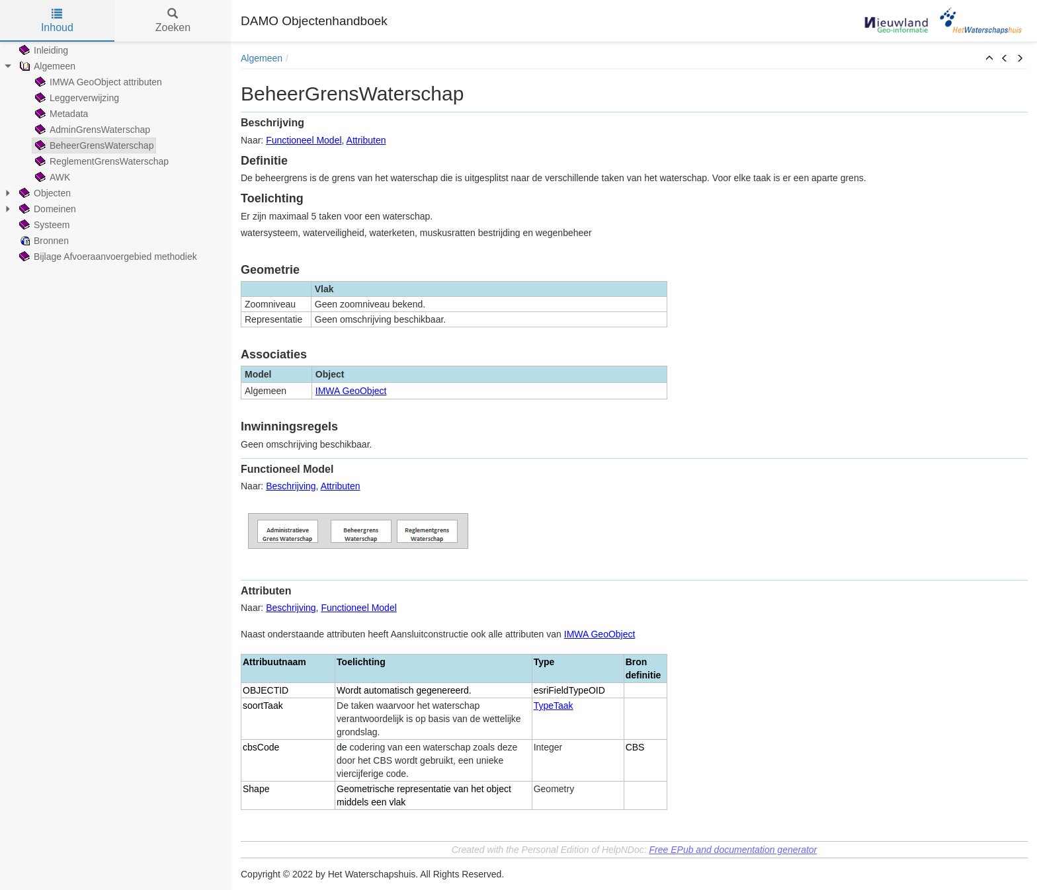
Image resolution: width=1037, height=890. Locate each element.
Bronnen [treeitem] (43, 241)
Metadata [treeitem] (60, 114)
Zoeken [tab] (172, 21)
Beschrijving (290, 486)
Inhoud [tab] (57, 21)
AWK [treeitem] (51, 177)
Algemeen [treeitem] (46, 66)
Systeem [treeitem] (43, 225)
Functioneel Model (303, 140)
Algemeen (261, 58)
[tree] (115, 153)
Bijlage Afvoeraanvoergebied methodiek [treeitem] (107, 256)
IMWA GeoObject (351, 390)
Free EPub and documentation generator (733, 849)
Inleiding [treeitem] (42, 50)
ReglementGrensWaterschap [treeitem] (100, 161)
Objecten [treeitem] (44, 193)
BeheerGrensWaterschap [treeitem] (92, 145)
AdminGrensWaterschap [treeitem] (91, 130)
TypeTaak (553, 705)
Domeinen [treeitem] (46, 209)
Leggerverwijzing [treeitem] (75, 98)
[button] (989, 58)
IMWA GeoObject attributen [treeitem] (97, 82)
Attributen (366, 140)
